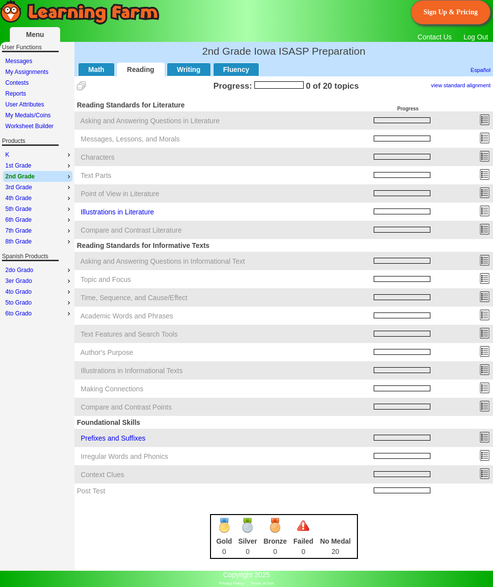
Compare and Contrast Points (126, 407)
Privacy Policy (231, 583)
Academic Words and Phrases (126, 316)
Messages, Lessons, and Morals (130, 139)
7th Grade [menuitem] (38, 231)
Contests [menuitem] (17, 82)
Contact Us (435, 37)
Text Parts (96, 175)
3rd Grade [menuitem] (38, 187)
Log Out (475, 37)
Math (96, 69)
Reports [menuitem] (15, 93)
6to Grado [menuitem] (38, 313)
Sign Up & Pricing (450, 12)
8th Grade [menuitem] (38, 241)
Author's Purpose (106, 352)
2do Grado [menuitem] (38, 270)
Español (481, 70)
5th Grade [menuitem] (38, 209)
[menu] (37, 94)
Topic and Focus (106, 279)
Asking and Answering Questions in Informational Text (162, 261)
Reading (140, 69)
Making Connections (112, 389)
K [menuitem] (38, 155)
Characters (97, 157)
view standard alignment (461, 85)
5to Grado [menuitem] (38, 303)
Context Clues (102, 475)
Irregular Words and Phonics (124, 456)
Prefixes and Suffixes (113, 438)
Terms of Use (262, 583)
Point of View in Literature (120, 194)
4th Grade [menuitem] (38, 198)
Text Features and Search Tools (129, 334)
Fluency (236, 69)
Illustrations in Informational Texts (132, 371)
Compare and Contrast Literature (131, 230)
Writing (189, 69)
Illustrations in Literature (117, 212)
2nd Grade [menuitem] (38, 176)
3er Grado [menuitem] (38, 281)
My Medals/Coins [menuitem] (28, 115)
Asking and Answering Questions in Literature (150, 121)
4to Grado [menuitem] (38, 292)
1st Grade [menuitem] (38, 166)
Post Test (91, 491)
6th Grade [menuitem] (38, 220)
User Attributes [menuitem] (24, 104)
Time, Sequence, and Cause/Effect (134, 298)
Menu (35, 34)
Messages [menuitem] (19, 61)
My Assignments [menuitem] (26, 72)
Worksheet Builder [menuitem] (29, 126)
